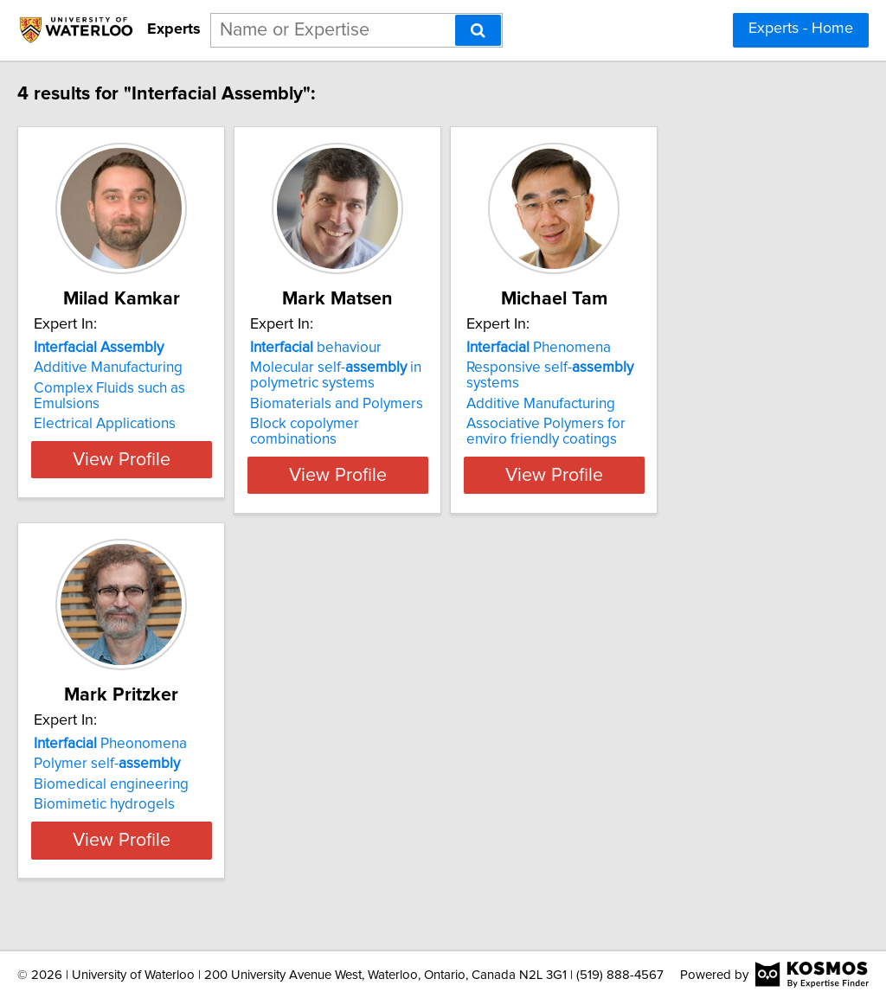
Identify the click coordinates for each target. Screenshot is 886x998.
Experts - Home (800, 28)
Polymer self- (143, 763)
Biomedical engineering (147, 784)
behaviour (395, 347)
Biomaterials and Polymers (416, 404)
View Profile (179, 474)
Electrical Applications (141, 424)
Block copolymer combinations (429, 424)
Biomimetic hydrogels (140, 804)
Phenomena (661, 347)
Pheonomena (146, 744)
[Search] (478, 30)
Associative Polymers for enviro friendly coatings (691, 431)
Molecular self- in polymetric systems (415, 375)
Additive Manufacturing (144, 367)
